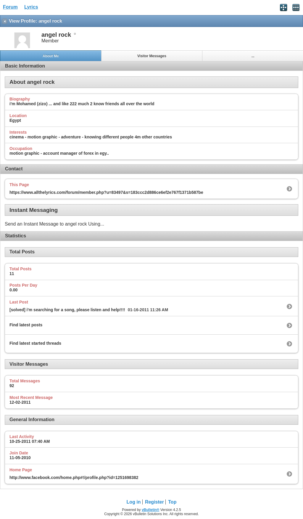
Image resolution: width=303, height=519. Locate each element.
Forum (10, 6)
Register (154, 501)
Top (172, 501)
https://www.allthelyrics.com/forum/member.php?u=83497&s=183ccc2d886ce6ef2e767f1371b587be (106, 192)
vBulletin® (150, 510)
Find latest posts (25, 324)
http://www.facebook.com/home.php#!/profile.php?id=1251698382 (73, 477)
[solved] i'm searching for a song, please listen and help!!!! (67, 309)
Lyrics (31, 6)
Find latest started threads (35, 343)
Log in (134, 501)
